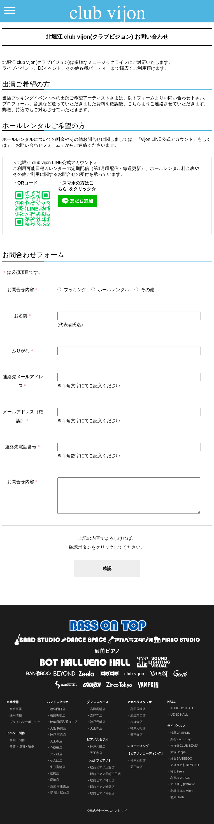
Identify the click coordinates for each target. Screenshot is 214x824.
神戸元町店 (97, 721)
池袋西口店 (57, 709)
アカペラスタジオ (139, 702)
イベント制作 (15, 733)
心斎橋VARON (180, 777)
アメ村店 (56, 754)
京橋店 (54, 773)
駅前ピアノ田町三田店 (105, 774)
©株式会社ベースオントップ (107, 810)
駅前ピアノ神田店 (102, 780)
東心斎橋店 (57, 767)
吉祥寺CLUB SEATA (184, 745)
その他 (144, 289)
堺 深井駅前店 (59, 792)
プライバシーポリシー (25, 721)
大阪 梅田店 (58, 728)
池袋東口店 (138, 715)
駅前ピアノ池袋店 (102, 786)
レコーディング (138, 746)
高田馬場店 (57, 715)
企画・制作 (17, 740)
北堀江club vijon (181, 790)
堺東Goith (177, 797)
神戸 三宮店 (58, 734)
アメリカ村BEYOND (184, 765)
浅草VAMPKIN (180, 732)
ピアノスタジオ (97, 739)
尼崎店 (54, 779)
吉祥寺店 (96, 715)
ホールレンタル (110, 289)
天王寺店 (56, 741)
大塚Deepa (177, 752)
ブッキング (71, 289)
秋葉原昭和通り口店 (64, 721)
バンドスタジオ (57, 702)
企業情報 (12, 702)
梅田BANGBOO (181, 758)
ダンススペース (97, 702)
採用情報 (16, 715)
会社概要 (16, 709)
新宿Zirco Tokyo (181, 739)
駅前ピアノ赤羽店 (102, 793)
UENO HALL (179, 714)
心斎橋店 (56, 747)
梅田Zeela (177, 771)
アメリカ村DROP (182, 784)
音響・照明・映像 (22, 746)
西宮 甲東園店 (59, 786)
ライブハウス (176, 725)
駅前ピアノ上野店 (102, 767)
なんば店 (56, 760)
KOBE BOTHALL (182, 708)
